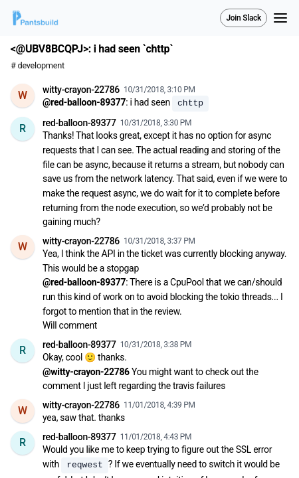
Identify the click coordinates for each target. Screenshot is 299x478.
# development (37, 65)
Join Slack (243, 18)
